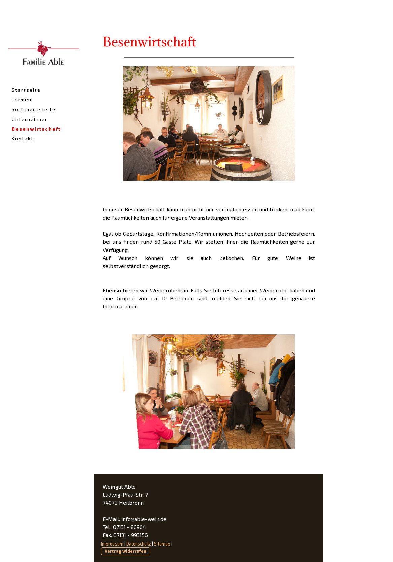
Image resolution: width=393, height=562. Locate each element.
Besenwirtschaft (36, 129)
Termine (22, 99)
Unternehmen (30, 119)
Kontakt (23, 138)
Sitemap (162, 544)
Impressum (112, 544)
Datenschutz (138, 544)
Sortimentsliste (34, 109)
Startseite (26, 90)
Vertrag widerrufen (125, 551)
